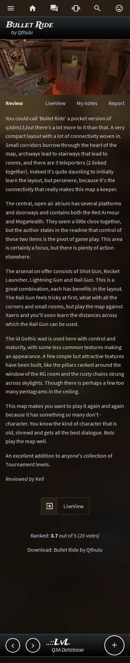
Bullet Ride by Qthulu (78, 549)
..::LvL (58, 642)
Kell (39, 478)
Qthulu (25, 32)
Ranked (39, 535)
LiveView (55, 103)
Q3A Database (68, 649)
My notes (87, 103)
